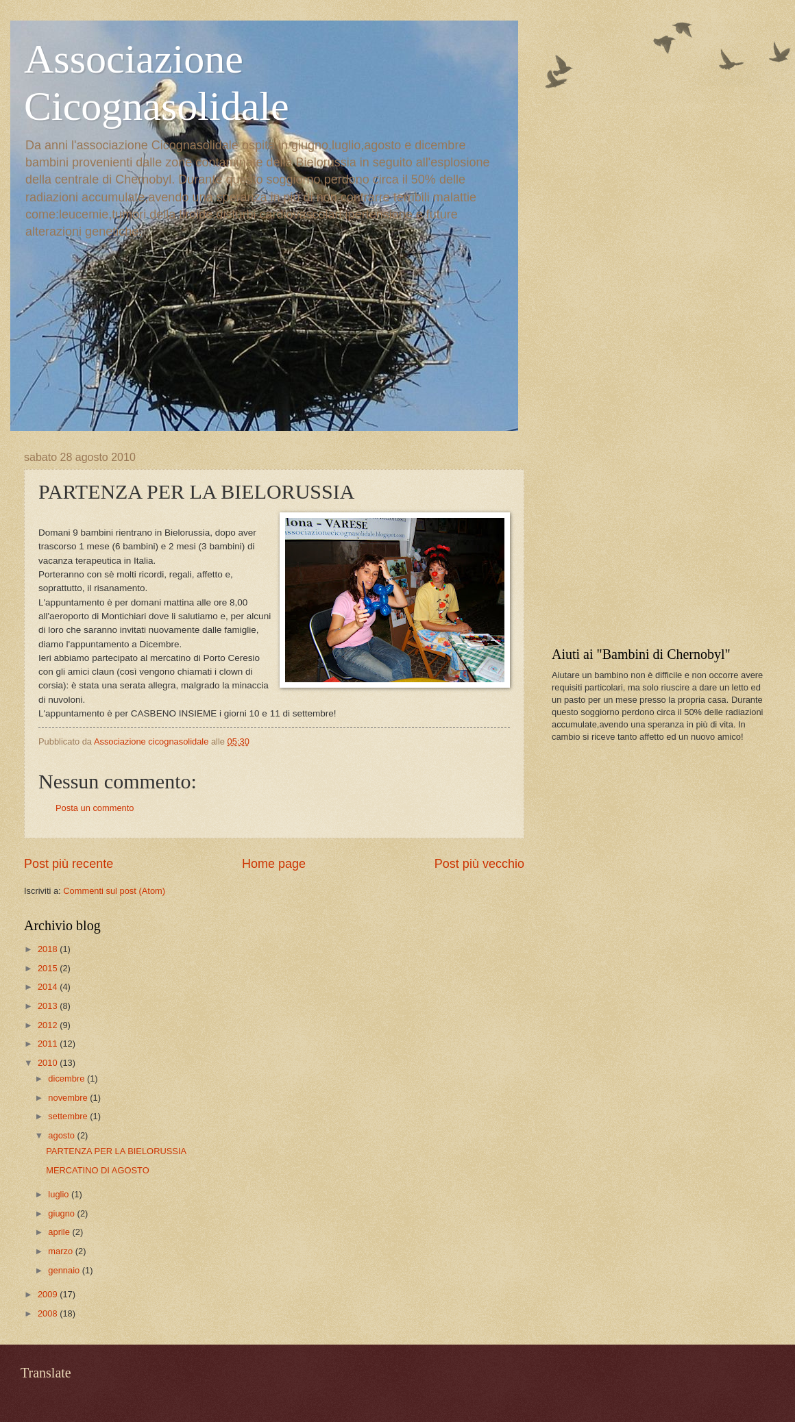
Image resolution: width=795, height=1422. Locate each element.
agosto (62, 1135)
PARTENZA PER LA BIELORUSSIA (116, 1151)
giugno (62, 1213)
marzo (61, 1251)
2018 (49, 949)
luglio (59, 1194)
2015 (49, 968)
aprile (60, 1232)
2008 (49, 1313)
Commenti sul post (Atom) (114, 891)
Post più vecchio (479, 864)
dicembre (67, 1078)
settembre (69, 1116)
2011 (49, 1043)
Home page (274, 864)
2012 (49, 1025)
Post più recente (68, 864)
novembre (69, 1098)
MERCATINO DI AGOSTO (97, 1170)
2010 (49, 1063)
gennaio (65, 1270)
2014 (49, 987)
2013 (49, 1006)
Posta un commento (95, 808)
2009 (49, 1294)
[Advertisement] (654, 537)
